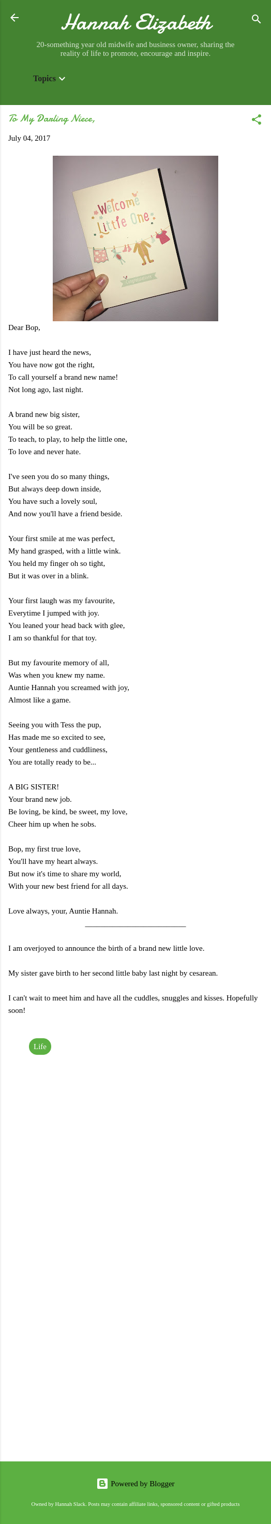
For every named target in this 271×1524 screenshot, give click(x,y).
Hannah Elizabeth (136, 22)
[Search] (256, 21)
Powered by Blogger (135, 1484)
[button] (256, 121)
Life (40, 1046)
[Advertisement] (135, 1372)
